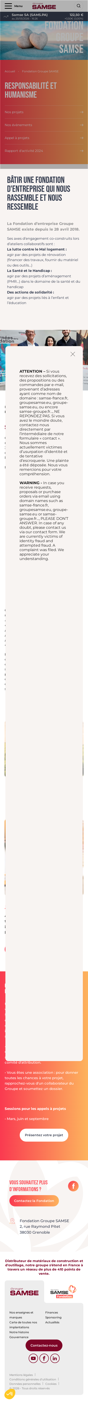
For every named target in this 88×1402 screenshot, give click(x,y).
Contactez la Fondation (34, 1201)
